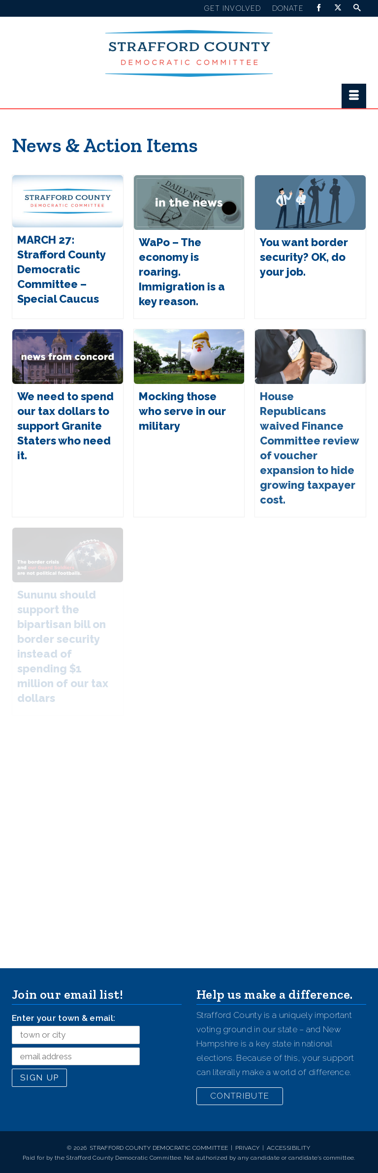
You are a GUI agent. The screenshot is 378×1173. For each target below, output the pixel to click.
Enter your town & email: (63, 1018)
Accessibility (288, 1147)
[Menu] (354, 96)
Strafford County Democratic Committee (159, 1147)
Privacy (247, 1147)
